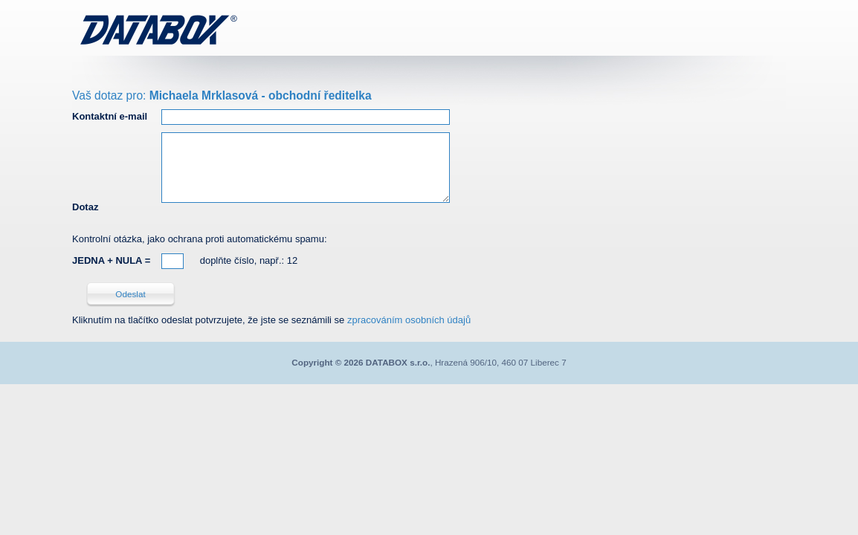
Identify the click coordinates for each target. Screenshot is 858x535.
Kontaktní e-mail (109, 116)
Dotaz (85, 207)
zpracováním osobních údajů (409, 319)
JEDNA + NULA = (111, 260)
